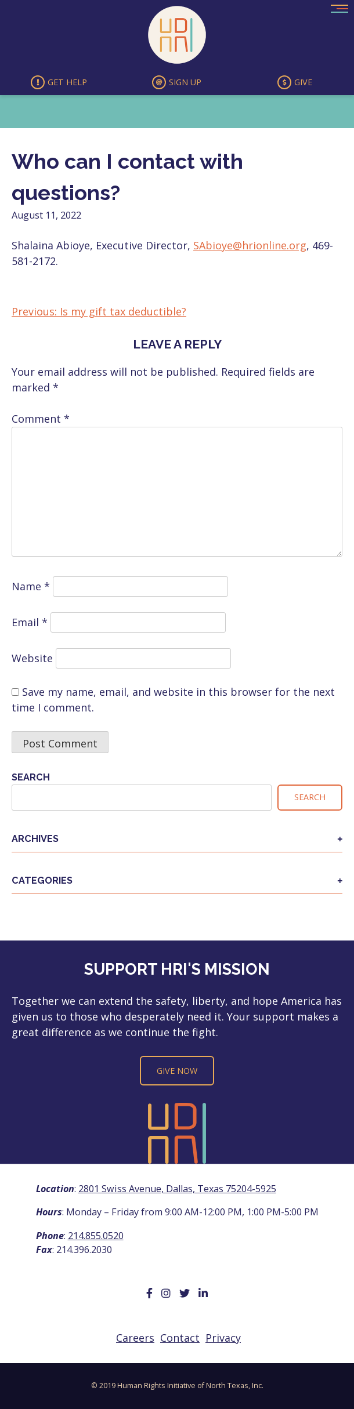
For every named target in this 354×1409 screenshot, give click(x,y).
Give (294, 82)
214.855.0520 (96, 1235)
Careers (135, 1338)
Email (30, 622)
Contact (180, 1338)
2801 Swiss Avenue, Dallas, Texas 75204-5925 (177, 1188)
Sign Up (176, 82)
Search (31, 777)
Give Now (177, 1070)
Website (32, 658)
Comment (41, 419)
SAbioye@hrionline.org (249, 245)
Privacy (223, 1338)
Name (31, 586)
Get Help (59, 82)
